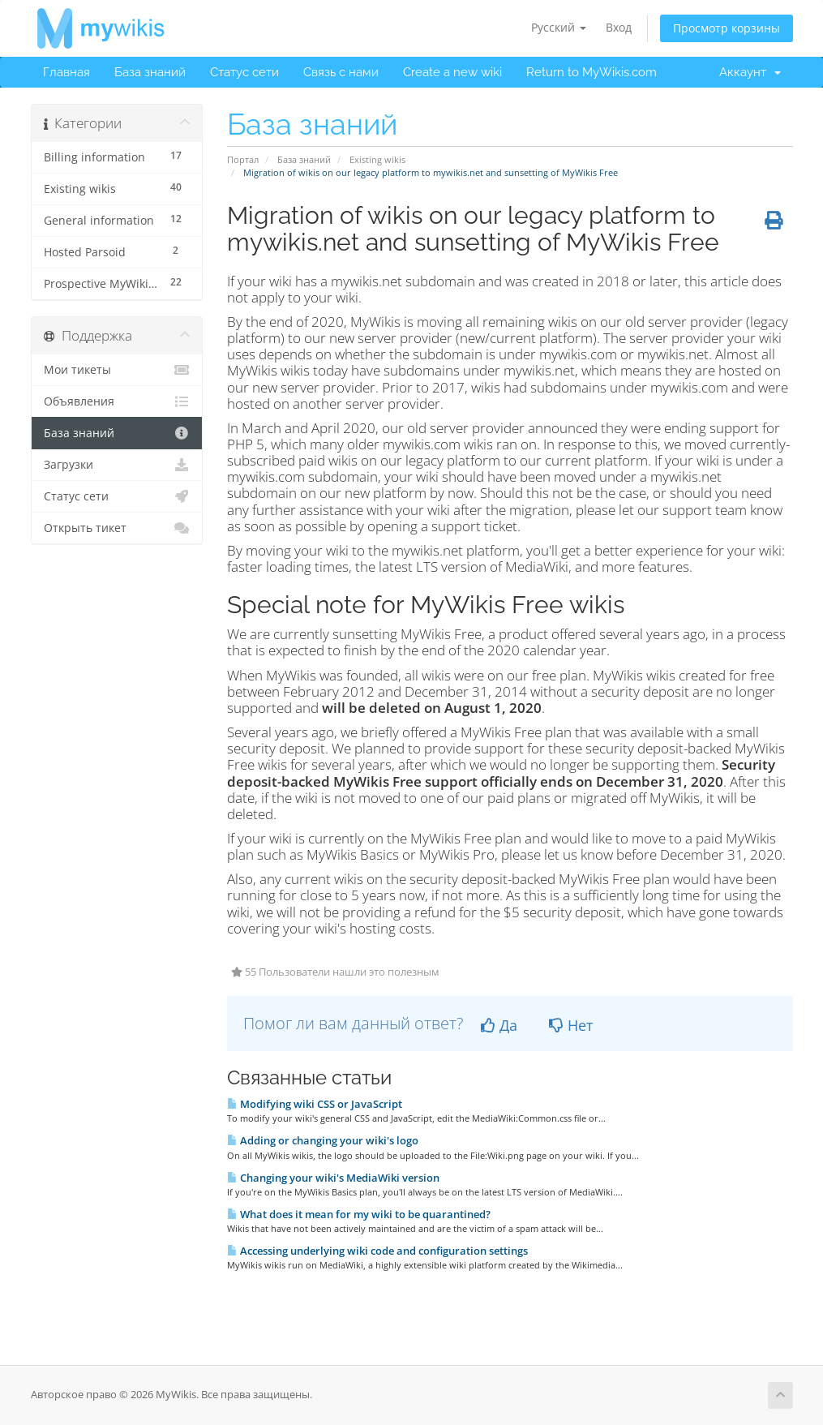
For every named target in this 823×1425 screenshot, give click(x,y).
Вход (619, 27)
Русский (558, 27)
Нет (571, 1025)
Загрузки (117, 464)
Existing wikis (377, 159)
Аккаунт (750, 72)
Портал (243, 159)
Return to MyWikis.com (591, 72)
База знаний (150, 72)
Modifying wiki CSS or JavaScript (314, 1104)
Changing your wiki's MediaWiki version (333, 1177)
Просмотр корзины (726, 28)
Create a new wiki (452, 72)
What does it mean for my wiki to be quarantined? (359, 1214)
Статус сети (244, 72)
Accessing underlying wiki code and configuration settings (377, 1250)
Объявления (117, 401)
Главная (66, 72)
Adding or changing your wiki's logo (322, 1140)
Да (499, 1025)
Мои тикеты (117, 370)
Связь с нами (341, 72)
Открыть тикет (117, 528)
